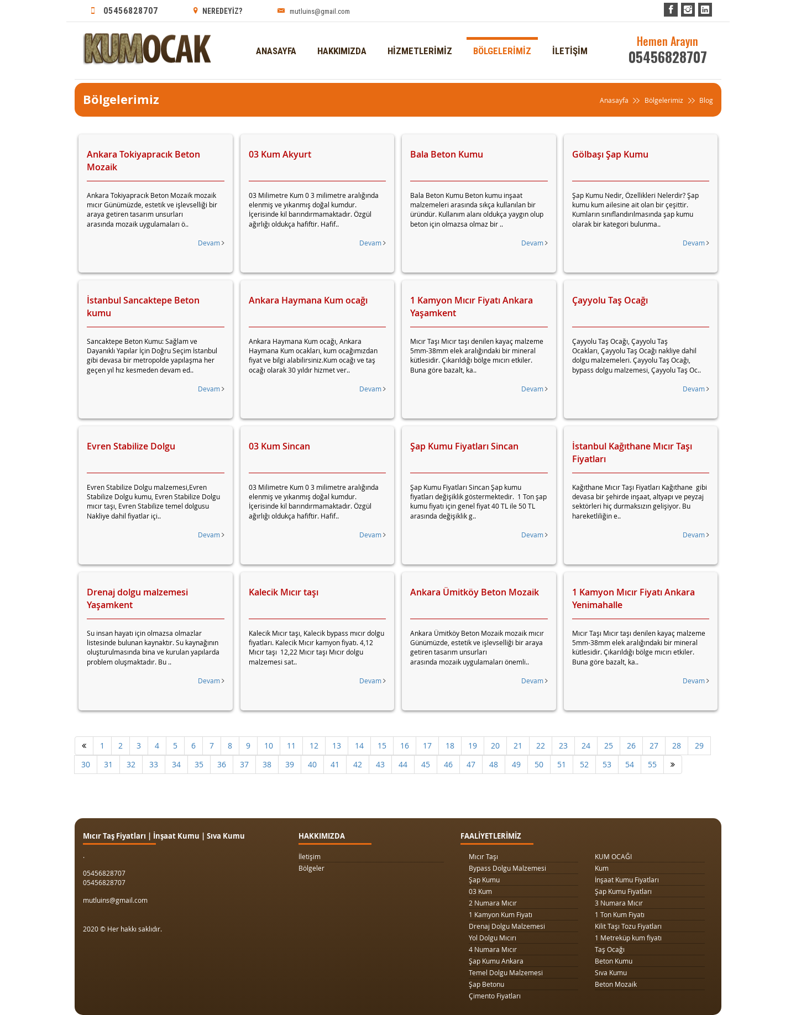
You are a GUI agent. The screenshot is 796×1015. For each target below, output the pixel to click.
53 (607, 764)
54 (629, 764)
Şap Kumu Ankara (496, 960)
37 (244, 764)
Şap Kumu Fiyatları (623, 891)
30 (85, 764)
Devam (211, 242)
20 (495, 745)
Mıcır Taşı (483, 856)
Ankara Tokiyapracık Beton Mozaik (143, 160)
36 (221, 764)
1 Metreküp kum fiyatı (628, 937)
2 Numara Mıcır (493, 902)
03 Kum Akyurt (280, 154)
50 (539, 764)
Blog (699, 101)
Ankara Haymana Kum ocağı (308, 300)
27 (654, 745)
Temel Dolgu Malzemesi (506, 972)
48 (493, 764)
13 (336, 745)
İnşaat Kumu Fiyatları (627, 879)
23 (563, 745)
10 (268, 745)
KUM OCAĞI (613, 856)
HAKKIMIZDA (342, 31)
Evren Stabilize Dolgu (131, 446)
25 (608, 745)
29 (699, 745)
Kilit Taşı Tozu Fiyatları (628, 926)
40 (312, 764)
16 (404, 745)
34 (176, 764)
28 (676, 745)
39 (289, 764)
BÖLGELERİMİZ (502, 31)
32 (131, 764)
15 (382, 745)
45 (425, 764)
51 (561, 764)
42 (357, 764)
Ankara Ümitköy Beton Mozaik (474, 592)
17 (427, 745)
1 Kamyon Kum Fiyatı (500, 914)
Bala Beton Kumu (446, 154)
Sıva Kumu (611, 972)
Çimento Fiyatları (495, 995)
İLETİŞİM (570, 31)
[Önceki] (84, 745)
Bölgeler (311, 868)
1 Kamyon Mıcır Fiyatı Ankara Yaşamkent (471, 306)
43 (380, 764)
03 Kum (480, 891)
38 (267, 764)
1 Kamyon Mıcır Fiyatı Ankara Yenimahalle (633, 598)
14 (359, 745)
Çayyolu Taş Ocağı (610, 300)
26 (631, 745)
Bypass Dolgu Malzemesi (507, 868)
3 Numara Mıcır (619, 902)
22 (540, 745)
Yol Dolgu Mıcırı (492, 937)
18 (450, 745)
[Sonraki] (672, 764)
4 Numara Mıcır (493, 949)
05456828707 (124, 10)
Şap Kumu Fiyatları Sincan (464, 446)
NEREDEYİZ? (217, 10)
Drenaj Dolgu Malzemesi (507, 926)
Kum (602, 868)
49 (516, 764)
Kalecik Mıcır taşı (283, 592)
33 (153, 764)
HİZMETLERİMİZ (420, 31)
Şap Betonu (486, 984)
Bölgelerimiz (664, 100)
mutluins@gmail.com (313, 10)
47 (471, 764)
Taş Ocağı (610, 949)
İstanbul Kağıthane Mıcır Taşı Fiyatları (632, 452)
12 (314, 745)
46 (448, 764)
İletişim (309, 856)
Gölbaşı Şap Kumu (610, 154)
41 (335, 764)
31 (108, 764)
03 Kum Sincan (279, 446)
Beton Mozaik (616, 984)
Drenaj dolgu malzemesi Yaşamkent (137, 598)
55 (652, 764)
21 (518, 745)
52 (584, 764)
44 (403, 764)
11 (291, 745)
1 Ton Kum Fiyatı (620, 914)
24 (586, 745)
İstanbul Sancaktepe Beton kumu (143, 306)
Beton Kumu (613, 960)
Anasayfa (621, 101)
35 (199, 764)
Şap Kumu (484, 879)
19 (472, 745)
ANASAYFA (276, 31)
